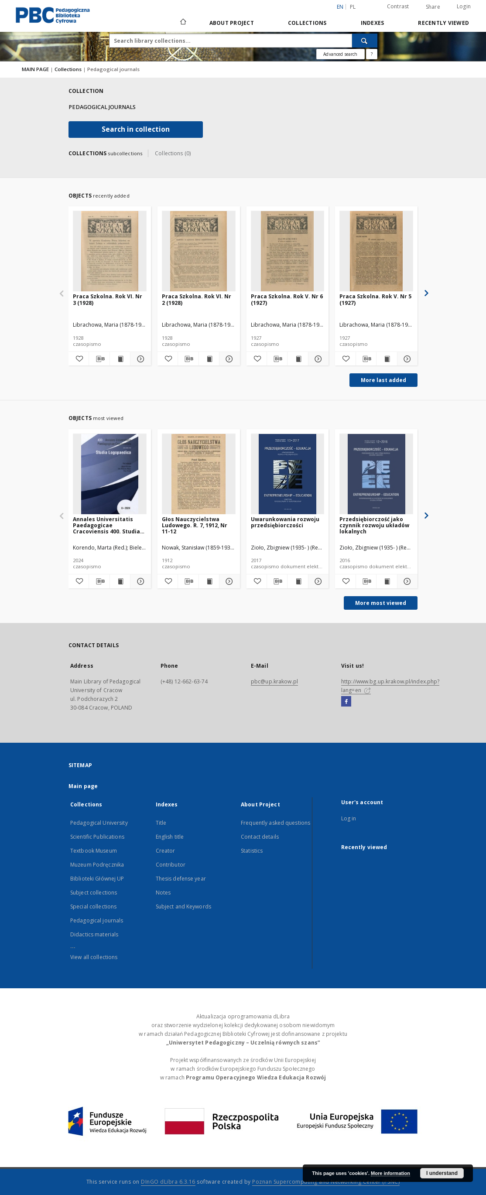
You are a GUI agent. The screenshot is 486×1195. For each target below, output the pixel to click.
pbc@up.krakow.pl (274, 681)
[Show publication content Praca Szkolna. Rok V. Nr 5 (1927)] (386, 359)
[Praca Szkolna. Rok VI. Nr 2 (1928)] (198, 251)
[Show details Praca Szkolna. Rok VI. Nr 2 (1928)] (228, 359)
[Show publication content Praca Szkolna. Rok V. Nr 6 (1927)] (297, 359)
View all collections (93, 957)
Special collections (93, 906)
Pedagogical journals (96, 920)
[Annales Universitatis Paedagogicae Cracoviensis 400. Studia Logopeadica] (109, 474)
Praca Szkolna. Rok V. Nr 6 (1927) (287, 299)
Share (433, 6)
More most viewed (380, 603)
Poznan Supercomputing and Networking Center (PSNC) (326, 1181)
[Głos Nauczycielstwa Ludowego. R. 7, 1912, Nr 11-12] (198, 474)
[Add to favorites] (78, 359)
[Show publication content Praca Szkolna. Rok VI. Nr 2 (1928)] (209, 359)
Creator (165, 850)
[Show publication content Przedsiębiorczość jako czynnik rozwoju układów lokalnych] (386, 581)
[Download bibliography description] (99, 359)
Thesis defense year (181, 878)
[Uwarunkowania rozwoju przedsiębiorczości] (287, 474)
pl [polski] (353, 7)
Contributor (170, 864)
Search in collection (136, 129)
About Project (231, 23)
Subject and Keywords (183, 906)
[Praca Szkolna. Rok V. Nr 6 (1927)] (287, 251)
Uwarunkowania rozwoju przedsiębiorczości (285, 522)
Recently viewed (443, 23)
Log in (348, 818)
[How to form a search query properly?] (371, 54)
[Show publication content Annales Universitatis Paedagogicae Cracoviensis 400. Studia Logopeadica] (120, 581)
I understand (442, 1173)
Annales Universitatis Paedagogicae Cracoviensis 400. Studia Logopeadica (106, 525)
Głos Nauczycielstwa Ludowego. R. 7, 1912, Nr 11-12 (194, 525)
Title (161, 822)
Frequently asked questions (275, 822)
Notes (163, 892)
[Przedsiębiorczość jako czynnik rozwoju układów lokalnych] (376, 474)
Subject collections (93, 892)
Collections (307, 23)
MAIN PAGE (35, 69)
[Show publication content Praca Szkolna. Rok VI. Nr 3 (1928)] (120, 359)
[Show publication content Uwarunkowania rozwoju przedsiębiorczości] (297, 581)
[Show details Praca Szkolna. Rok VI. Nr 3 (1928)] (139, 359)
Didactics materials (94, 934)
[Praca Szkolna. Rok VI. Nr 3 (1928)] (109, 251)
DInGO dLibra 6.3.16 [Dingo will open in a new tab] (168, 1181)
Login (464, 6)
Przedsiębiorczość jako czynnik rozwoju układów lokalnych (374, 525)
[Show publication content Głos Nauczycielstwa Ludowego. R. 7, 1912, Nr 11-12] (209, 581)
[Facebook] (346, 702)
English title (170, 836)
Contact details (260, 836)
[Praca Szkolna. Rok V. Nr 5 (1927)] (376, 251)
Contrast (398, 6)
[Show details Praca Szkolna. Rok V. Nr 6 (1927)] (317, 359)
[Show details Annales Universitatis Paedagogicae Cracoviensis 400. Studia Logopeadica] (139, 581)
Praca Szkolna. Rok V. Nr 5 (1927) (375, 299)
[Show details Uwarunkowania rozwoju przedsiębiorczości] (317, 581)
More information (390, 1173)
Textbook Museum (93, 850)
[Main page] (182, 22)
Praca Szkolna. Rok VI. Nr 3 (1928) (107, 299)
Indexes (372, 23)
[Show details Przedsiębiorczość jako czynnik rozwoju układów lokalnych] (406, 581)
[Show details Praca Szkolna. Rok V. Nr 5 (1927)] (406, 359)
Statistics (252, 850)
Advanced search (340, 54)
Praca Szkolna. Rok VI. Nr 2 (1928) (196, 299)
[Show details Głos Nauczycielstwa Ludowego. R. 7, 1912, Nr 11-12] (228, 581)
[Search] (364, 41)
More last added (383, 380)
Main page (83, 786)
